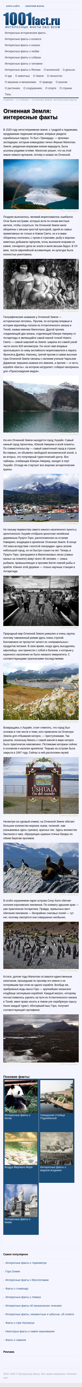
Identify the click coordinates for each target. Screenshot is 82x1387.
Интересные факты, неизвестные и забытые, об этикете (39, 1314)
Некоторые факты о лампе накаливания (29, 1331)
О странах (66, 88)
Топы (8, 94)
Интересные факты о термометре (26, 1262)
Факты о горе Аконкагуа (19, 1322)
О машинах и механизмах (20, 82)
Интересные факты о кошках (22, 45)
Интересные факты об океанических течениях (33, 1305)
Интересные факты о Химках (23, 1297)
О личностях (54, 76)
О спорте (50, 88)
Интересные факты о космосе (23, 39)
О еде (8, 76)
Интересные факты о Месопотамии (27, 1280)
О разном (61, 82)
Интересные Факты (29, 1374)
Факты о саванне (15, 1340)
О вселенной (51, 69)
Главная (8, 100)
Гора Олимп (12, 1271)
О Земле (38, 76)
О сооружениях (32, 88)
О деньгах (69, 69)
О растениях (12, 88)
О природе (46, 82)
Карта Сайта (13, 6)
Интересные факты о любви (22, 51)
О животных (22, 76)
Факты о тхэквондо (16, 1288)
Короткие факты (34, 6)
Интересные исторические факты (25, 32)
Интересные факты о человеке (24, 63)
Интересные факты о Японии (22, 69)
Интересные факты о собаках (23, 57)
